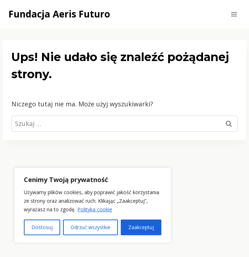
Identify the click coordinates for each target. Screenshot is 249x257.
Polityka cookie (94, 209)
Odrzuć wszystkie (90, 227)
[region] (92, 205)
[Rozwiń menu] (233, 14)
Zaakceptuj (141, 227)
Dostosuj (42, 227)
